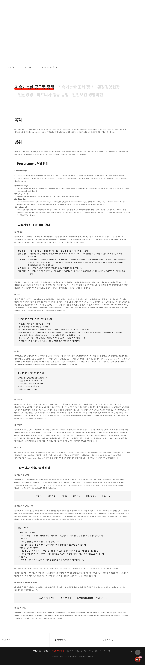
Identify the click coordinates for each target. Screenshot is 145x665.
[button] (4, 67)
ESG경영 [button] (11, 67)
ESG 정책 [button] (28, 67)
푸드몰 (131, 6)
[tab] (34, 87)
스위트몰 (139, 6)
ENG (22, 6)
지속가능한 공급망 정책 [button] (49, 67)
